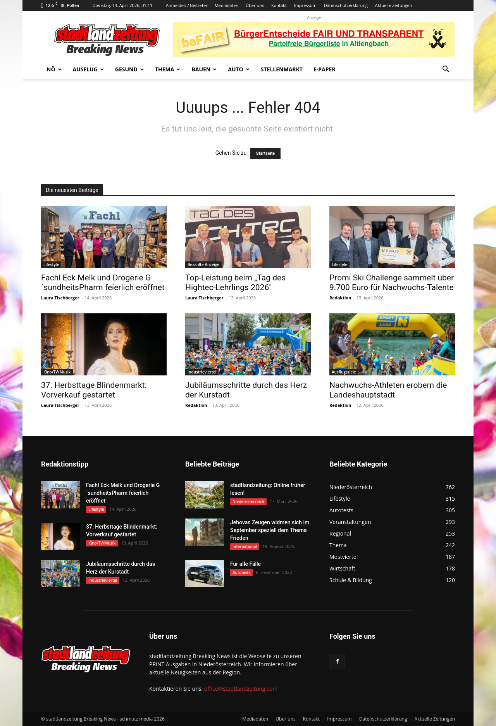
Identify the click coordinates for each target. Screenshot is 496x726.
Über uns (255, 5)
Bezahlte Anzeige (203, 264)
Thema (168, 69)
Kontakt (279, 5)
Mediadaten (226, 5)
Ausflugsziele (344, 372)
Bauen (204, 69)
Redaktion (340, 298)
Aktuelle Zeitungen (393, 5)
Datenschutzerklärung (346, 5)
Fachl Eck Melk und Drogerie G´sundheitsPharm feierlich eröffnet (103, 282)
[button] (445, 70)
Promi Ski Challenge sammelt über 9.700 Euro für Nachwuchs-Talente (391, 282)
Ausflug (88, 69)
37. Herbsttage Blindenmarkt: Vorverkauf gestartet (94, 389)
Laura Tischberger (60, 298)
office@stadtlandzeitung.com (240, 688)
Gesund (129, 69)
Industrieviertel (202, 372)
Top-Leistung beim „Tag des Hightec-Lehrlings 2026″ (235, 282)
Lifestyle (51, 264)
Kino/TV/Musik (57, 372)
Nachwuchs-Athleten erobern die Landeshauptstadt (388, 389)
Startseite (265, 153)
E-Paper (324, 69)
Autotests (241, 572)
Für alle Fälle (245, 564)
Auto (239, 69)
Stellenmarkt (282, 69)
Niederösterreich (248, 501)
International (244, 546)
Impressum (305, 5)
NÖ (54, 69)
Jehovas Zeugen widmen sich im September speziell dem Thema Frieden (269, 530)
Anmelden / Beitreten (187, 5)
